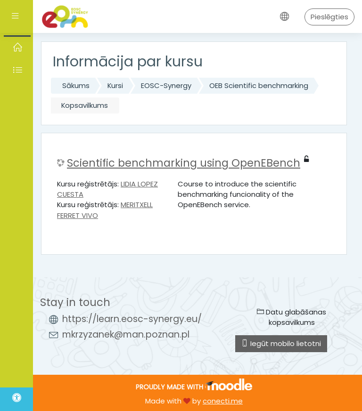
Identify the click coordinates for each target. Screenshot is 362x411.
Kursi (115, 85)
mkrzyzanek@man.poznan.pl (125, 334)
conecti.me (223, 401)
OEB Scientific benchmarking (258, 85)
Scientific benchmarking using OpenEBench (183, 163)
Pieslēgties (329, 17)
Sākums (76, 85)
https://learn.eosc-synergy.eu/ (132, 319)
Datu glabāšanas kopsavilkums (291, 317)
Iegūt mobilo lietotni (281, 343)
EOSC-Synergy (166, 85)
